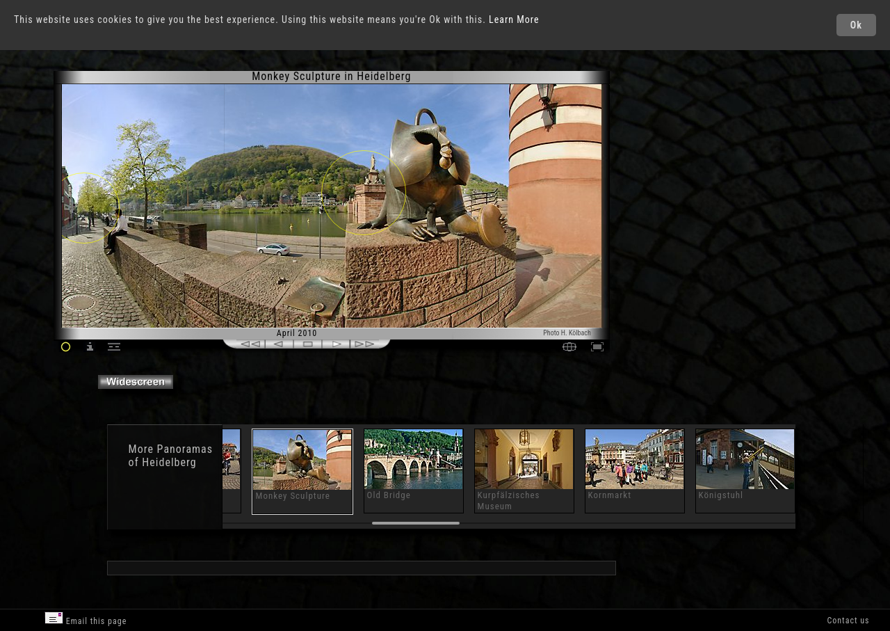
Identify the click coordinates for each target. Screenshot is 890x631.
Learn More (514, 19)
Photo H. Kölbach (567, 333)
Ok (856, 25)
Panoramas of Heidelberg (171, 455)
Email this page (85, 619)
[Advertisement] (669, 187)
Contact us (848, 620)
